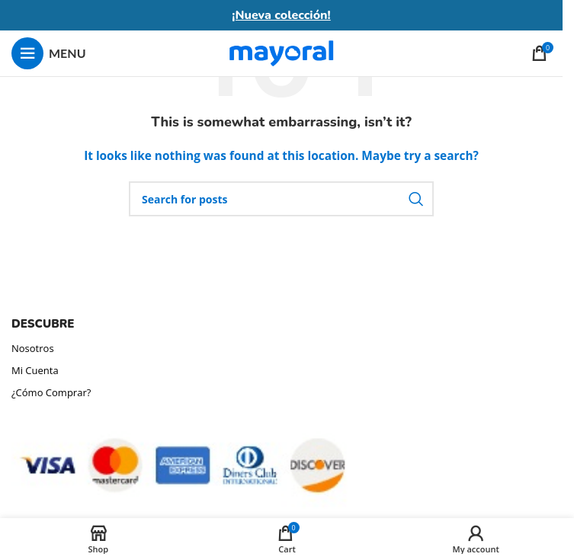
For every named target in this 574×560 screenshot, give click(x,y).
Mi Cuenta (35, 370)
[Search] (281, 198)
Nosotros (32, 348)
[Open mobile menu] (49, 53)
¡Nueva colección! (281, 15)
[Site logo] (281, 52)
